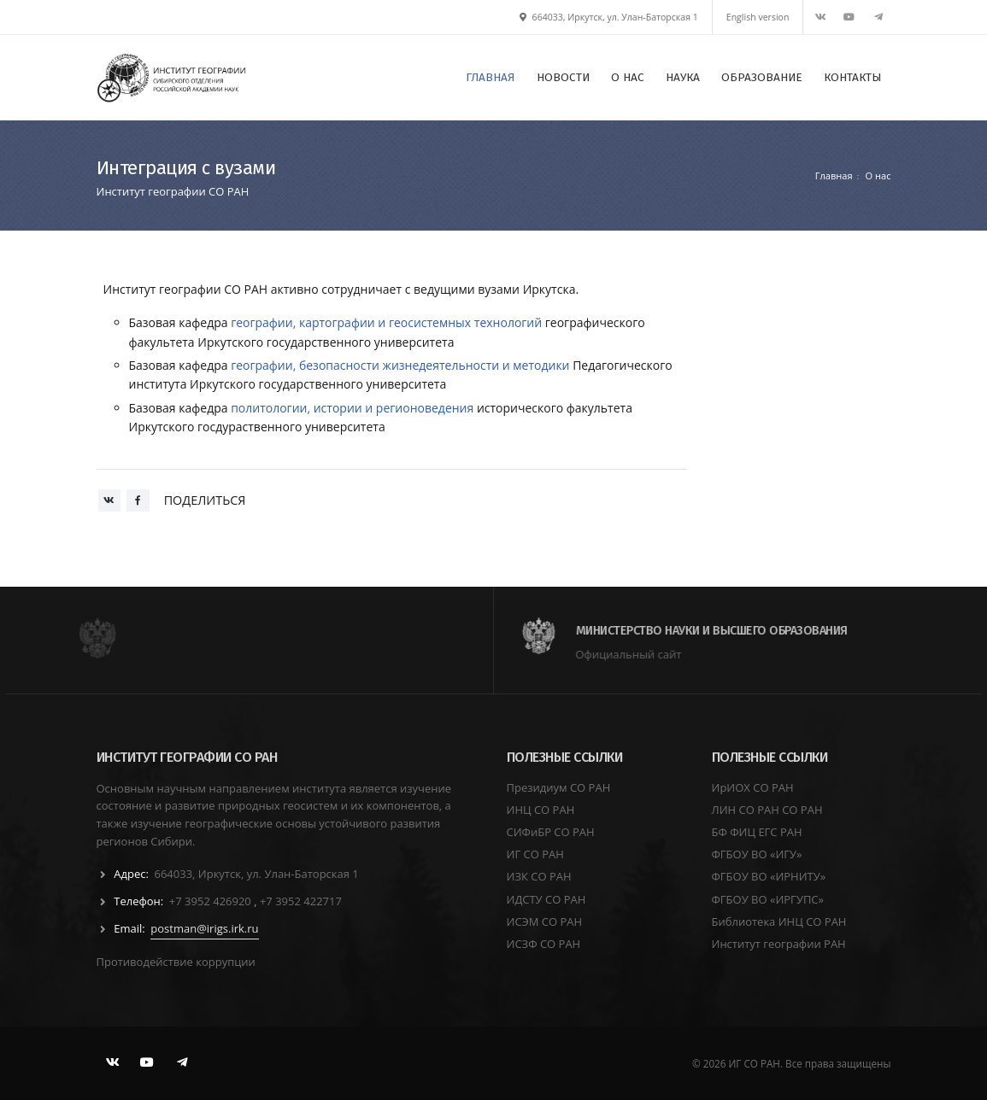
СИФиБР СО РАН (551, 832)
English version (758, 17)
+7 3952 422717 (301, 901)
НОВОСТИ (563, 77)
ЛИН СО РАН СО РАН (767, 809)
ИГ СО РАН (535, 854)
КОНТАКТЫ (852, 77)
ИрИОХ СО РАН (753, 787)
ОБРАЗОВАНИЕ (761, 77)
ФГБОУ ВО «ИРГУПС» (768, 899)
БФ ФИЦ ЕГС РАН (757, 832)
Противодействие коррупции (176, 961)
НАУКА (683, 77)
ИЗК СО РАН (539, 876)
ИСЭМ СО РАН (545, 921)
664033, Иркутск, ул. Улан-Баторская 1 (609, 17)
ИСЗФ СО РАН (544, 943)
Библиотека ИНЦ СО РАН (779, 921)
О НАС (627, 77)
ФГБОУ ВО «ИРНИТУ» (769, 876)
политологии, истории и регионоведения (352, 408)
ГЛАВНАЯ (490, 77)
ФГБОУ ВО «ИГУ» (757, 854)
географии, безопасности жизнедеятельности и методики (400, 365)
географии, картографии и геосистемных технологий (386, 322)
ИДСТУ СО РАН (546, 899)
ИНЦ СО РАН (541, 809)
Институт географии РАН (779, 943)
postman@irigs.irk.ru (204, 928)
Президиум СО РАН (559, 787)
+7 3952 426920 (211, 901)
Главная (834, 175)
